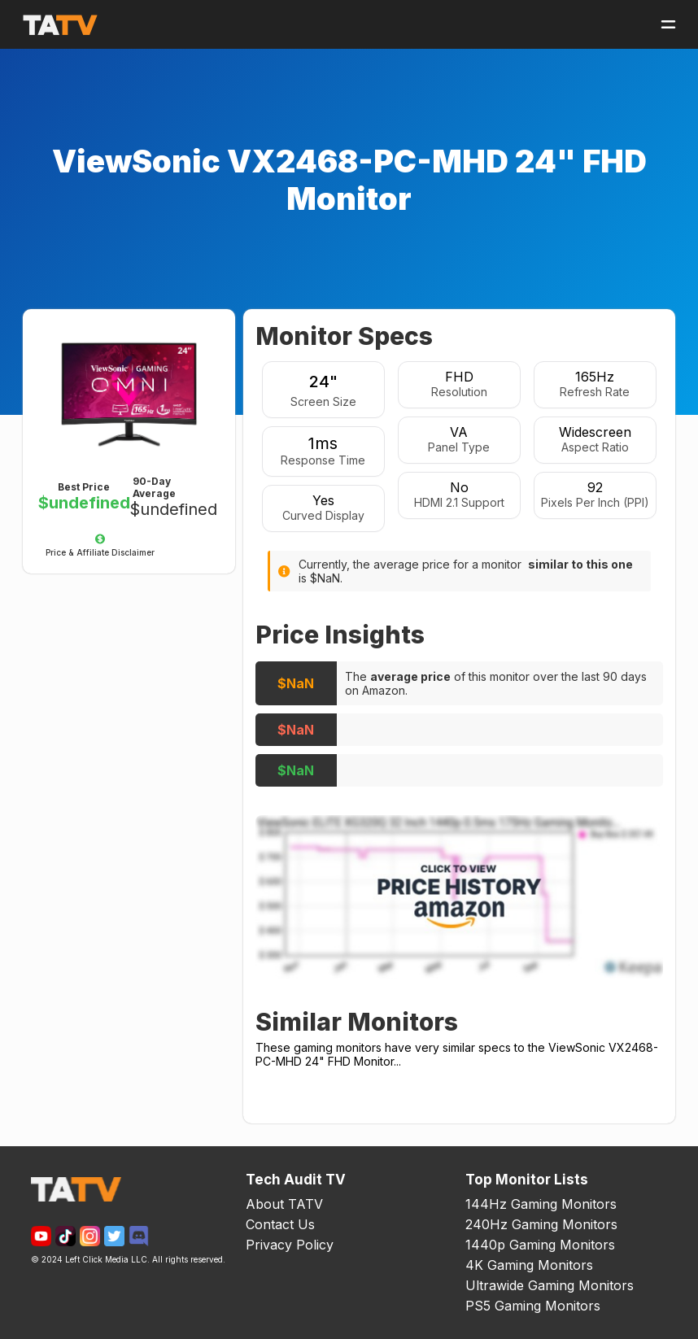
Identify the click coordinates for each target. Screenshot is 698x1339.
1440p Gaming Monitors (540, 1245)
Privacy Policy (290, 1245)
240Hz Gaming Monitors (541, 1224)
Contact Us (280, 1224)
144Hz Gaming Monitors (541, 1204)
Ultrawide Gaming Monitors (549, 1285)
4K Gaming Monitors (529, 1265)
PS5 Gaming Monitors (532, 1306)
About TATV (284, 1204)
